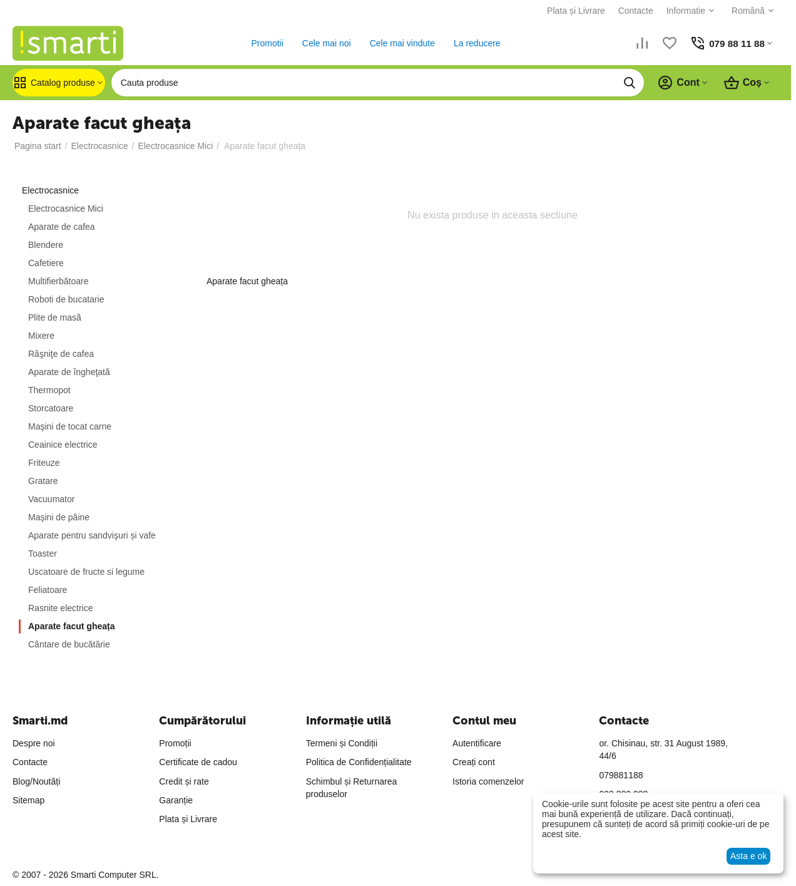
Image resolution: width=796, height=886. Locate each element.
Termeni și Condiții (341, 743)
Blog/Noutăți (36, 781)
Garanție (176, 800)
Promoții (175, 743)
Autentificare (476, 743)
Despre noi (34, 743)
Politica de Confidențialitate (359, 762)
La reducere (475, 43)
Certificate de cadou (198, 762)
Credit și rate (183, 781)
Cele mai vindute (400, 43)
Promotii (266, 43)
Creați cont (473, 762)
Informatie (683, 11)
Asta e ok (748, 856)
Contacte (633, 11)
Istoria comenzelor (488, 781)
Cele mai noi (325, 43)
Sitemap (28, 800)
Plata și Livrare (573, 11)
